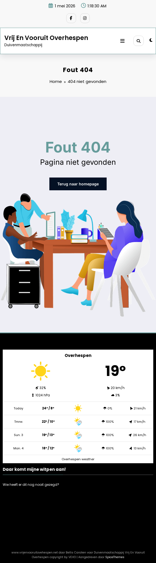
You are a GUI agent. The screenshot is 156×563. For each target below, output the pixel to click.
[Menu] (124, 39)
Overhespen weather (78, 456)
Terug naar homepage (78, 182)
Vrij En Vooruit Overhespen (46, 36)
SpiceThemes (114, 555)
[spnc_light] (150, 39)
